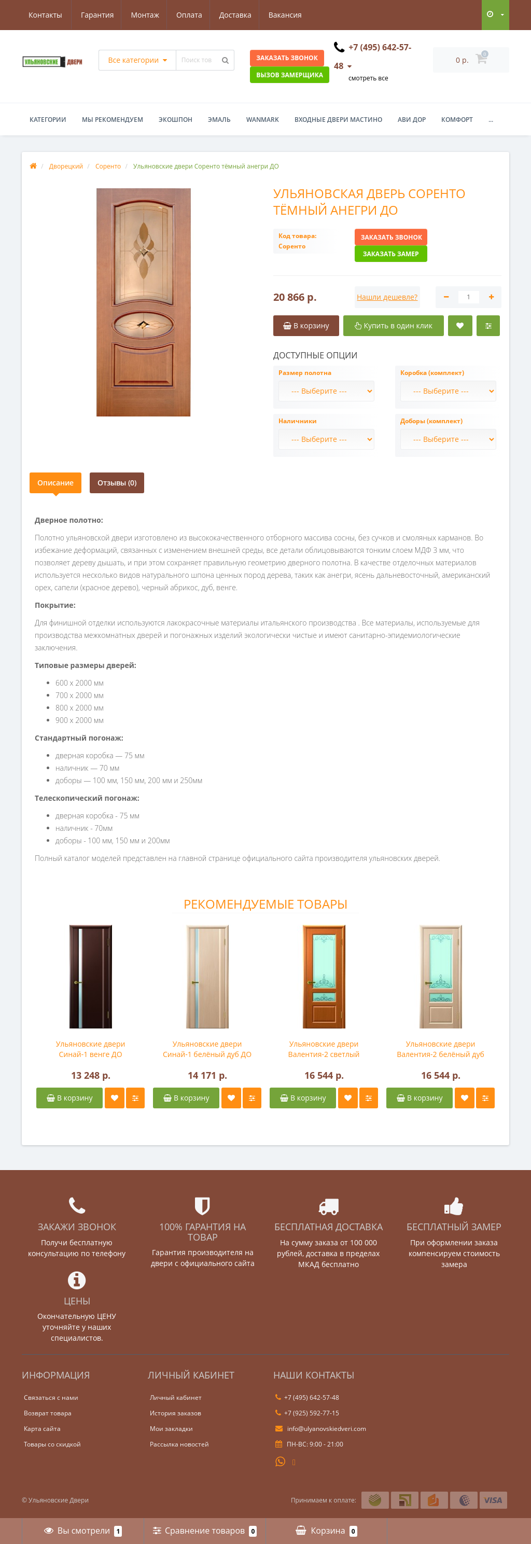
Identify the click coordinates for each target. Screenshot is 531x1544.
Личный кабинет (176, 1397)
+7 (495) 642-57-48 (307, 1397)
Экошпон (175, 119)
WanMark (262, 119)
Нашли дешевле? (387, 297)
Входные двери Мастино (338, 119)
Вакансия (239, 15)
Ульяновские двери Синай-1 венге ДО (90, 1049)
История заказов (175, 1413)
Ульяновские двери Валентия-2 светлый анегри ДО (324, 1049)
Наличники (297, 420)
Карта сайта (42, 1428)
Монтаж (94, 15)
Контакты (292, 15)
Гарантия (45, 15)
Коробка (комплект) (432, 372)
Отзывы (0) (116, 483)
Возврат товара (48, 1413)
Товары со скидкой (52, 1444)
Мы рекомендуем (112, 119)
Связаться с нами (51, 1397)
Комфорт (457, 119)
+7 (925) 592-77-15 (307, 1413)
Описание (55, 483)
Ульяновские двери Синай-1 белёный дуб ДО (207, 1049)
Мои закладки (171, 1428)
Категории (48, 119)
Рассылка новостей (179, 1444)
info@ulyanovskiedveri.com (320, 1428)
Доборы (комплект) (431, 420)
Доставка (188, 15)
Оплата (140, 15)
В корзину (69, 1098)
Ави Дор (412, 119)
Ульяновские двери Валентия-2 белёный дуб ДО (440, 1049)
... (490, 119)
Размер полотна (304, 372)
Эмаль (219, 119)
